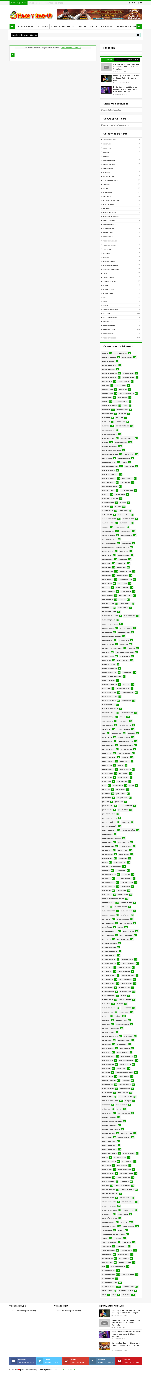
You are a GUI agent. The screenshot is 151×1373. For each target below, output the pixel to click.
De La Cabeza (122, 583)
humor (105, 285)
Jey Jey (131, 786)
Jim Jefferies (120, 790)
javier (104, 786)
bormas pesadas (108, 430)
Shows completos (109, 225)
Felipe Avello (127, 672)
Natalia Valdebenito (110, 1036)
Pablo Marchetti (108, 1056)
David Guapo (107, 583)
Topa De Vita (121, 1246)
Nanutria (106, 1024)
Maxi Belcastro (108, 992)
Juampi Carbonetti (109, 830)
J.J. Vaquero (106, 781)
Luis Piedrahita (126, 923)
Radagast (106, 1105)
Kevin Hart (123, 858)
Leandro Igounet (108, 887)
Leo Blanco (126, 887)
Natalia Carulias (122, 1024)
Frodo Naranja (108, 717)
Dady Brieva (124, 551)
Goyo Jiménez (107, 737)
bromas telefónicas (110, 265)
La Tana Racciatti (109, 874)
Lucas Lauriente (121, 907)
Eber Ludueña (125, 604)
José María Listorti (109, 818)
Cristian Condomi (109, 543)
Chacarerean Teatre (109, 486)
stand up (106, 314)
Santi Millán (107, 1169)
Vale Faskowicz (123, 1254)
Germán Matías (125, 725)
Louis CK (105, 907)
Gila (103, 733)
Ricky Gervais (107, 1137)
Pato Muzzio (124, 1076)
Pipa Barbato (125, 1089)
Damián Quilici (107, 559)
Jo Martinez (120, 794)
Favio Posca (106, 660)
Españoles (106, 184)
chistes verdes (108, 277)
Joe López (105, 802)
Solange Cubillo (108, 1222)
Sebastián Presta (108, 1190)
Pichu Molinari (108, 1089)
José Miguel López (108, 822)
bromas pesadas (109, 261)
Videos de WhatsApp (110, 245)
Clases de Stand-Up (87, 26)
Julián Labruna (125, 846)
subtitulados (108, 322)
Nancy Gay (106, 1020)
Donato (122, 600)
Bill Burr (122, 414)
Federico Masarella (109, 668)
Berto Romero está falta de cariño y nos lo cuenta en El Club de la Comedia (125, 89)
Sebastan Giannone (122, 1186)
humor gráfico (108, 289)
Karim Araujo (124, 854)
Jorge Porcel (107, 810)
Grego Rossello (124, 737)
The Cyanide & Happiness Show (113, 1234)
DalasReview (106, 555)
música (105, 305)
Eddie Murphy (123, 608)
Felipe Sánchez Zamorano (111, 676)
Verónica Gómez (125, 1262)
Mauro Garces (124, 988)
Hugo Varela (107, 765)
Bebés (125, 406)
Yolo (114, 1295)
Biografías (107, 148)
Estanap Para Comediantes (112, 648)
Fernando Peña (128, 693)
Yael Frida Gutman (126, 1291)
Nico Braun (128, 1036)
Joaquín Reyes (122, 798)
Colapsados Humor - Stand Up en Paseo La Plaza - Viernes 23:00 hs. (126, 1345)
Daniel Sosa (106, 575)
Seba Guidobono (108, 1182)
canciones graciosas (111, 269)
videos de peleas (109, 334)
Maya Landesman (108, 996)
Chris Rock (123, 511)
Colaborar (106, 26)
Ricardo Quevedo (108, 1133)
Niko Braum (106, 1044)
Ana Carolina (121, 385)
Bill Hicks (119, 418)
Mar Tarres (106, 939)
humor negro (108, 293)
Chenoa (123, 503)
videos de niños (128, 1275)
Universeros (107, 1254)
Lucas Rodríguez (108, 911)
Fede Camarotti (123, 660)
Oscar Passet (122, 1044)
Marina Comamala (109, 963)
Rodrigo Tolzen (120, 1157)
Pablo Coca (106, 1052)
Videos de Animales (110, 241)
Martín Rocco (127, 984)
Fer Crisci (126, 684)
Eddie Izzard (106, 608)
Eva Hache (106, 652)
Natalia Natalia (108, 1032)
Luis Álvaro (125, 915)
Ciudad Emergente (109, 160)
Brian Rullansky (108, 438)
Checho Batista (108, 503)
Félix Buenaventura (109, 684)
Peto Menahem (107, 1085)
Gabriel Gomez (107, 721)
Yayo (104, 1295)
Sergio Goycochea (109, 1202)
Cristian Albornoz (109, 539)
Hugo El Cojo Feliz (109, 757)
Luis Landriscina (123, 919)
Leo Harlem (106, 891)
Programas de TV (109, 213)
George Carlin (107, 725)
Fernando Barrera (109, 693)
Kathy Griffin (107, 858)
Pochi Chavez (123, 1093)
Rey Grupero (107, 1113)
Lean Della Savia (127, 883)
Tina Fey (105, 1238)
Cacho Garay (129, 454)
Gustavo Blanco (126, 745)
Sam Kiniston (122, 1165)
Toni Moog (127, 1242)
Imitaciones (123, 773)
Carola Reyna (127, 478)
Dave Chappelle (107, 579)
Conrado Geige (126, 535)
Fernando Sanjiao (109, 701)
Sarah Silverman (123, 1178)
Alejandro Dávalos (109, 377)
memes (105, 301)
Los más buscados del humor (113, 899)
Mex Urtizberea (125, 1000)
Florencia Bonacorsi (110, 709)
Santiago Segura (126, 1173)
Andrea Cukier (107, 389)
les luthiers (121, 891)
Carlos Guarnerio (109, 478)
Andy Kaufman (107, 393)
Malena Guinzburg (109, 931)
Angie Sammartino (126, 393)
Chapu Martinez (108, 490)
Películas (106, 208)
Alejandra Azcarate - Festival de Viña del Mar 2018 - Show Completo (126, 67)
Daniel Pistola (125, 571)
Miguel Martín (107, 1012)
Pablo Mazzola (127, 1056)
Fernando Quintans (109, 697)
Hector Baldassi (108, 749)
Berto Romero (107, 414)
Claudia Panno (128, 519)
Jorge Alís (119, 802)
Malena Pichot (128, 931)
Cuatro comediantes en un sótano (115, 547)
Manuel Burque (108, 935)
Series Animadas (109, 221)
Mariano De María (109, 947)
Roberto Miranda (108, 1141)
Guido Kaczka (107, 741)
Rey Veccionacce (124, 1113)
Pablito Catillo (108, 1048)
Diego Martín (126, 592)
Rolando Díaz (127, 1161)
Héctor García (126, 749)
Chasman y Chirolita (110, 499)
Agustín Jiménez (121, 353)
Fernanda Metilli (123, 689)
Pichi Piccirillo (125, 1085)
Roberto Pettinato (109, 1153)
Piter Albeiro (107, 1093)
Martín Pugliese (108, 984)
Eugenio (132, 648)
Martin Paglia (107, 979)
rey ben (119, 1109)
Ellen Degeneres (124, 632)
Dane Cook (123, 559)
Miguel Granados (108, 1008)
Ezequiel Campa (108, 656)
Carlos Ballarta (108, 470)
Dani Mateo (121, 563)
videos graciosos (109, 338)
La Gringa (106, 870)
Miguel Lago (126, 1008)
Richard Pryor (126, 1133)
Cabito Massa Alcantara (111, 450)
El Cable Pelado (129, 616)
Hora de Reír (107, 192)
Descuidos (106, 172)
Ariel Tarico (122, 398)
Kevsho (104, 862)
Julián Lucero (123, 850)
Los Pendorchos (108, 903)
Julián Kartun (123, 842)
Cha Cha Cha (125, 482)
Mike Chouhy (124, 1012)
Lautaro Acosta (108, 883)
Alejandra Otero (108, 369)
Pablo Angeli (125, 1048)
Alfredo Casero (128, 377)
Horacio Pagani (124, 753)
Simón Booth (128, 1210)
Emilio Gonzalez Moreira (111, 636)
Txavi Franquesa (108, 1250)
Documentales (108, 176)
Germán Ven (106, 729)
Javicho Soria (122, 781)
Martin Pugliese (125, 979)
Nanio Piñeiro (121, 1020)
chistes (105, 273)
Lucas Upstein (126, 911)
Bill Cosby (106, 418)
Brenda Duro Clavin (109, 434)
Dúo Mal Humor (108, 604)
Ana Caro (105, 385)
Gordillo (131, 733)
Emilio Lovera (107, 640)
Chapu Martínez (127, 490)
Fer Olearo (106, 689)
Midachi (120, 1004)
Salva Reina (106, 1165)
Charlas (106, 152)
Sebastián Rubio (128, 1190)
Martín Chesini (124, 971)
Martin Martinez (108, 975)
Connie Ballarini (108, 535)
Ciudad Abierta (123, 515)
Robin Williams (128, 1153)
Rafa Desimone (121, 1105)
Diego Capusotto (122, 587)
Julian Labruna (108, 846)
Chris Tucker (107, 515)
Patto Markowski (109, 1081)
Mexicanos (107, 196)
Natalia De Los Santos (110, 1028)
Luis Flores (106, 919)
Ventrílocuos (107, 1262)
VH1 (103, 1266)
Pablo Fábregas (122, 1052)
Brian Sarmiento (127, 438)
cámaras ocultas (109, 281)
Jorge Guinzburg (125, 806)
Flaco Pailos (126, 701)
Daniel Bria (121, 567)
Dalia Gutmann (123, 555)
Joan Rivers (106, 798)
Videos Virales (108, 237)
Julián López (106, 850)
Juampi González (129, 830)
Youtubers (107, 249)
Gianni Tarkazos (123, 729)
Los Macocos (123, 895)
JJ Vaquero (106, 794)
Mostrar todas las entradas (71, 48)
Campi (125, 462)
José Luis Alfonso (108, 814)
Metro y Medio (107, 1000)
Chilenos (106, 156)
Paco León (106, 1072)
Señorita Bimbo (108, 1198)
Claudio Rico (124, 523)
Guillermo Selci (108, 745)
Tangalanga (107, 1230)
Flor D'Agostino (108, 705)
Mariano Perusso (108, 959)
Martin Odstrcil (128, 975)
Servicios (43, 26)
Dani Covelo (106, 563)
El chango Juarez (108, 620)
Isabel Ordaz (107, 777)
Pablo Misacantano (126, 1060)
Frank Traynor (127, 713)
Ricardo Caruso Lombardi (112, 1121)
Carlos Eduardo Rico (110, 474)
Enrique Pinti (124, 640)
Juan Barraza (107, 834)
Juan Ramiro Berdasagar (111, 838)
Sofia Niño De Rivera (109, 1218)
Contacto (59, 3)
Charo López (120, 495)
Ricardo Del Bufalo (109, 1125)
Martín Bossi (107, 971)
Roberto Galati (124, 1137)
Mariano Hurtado (109, 955)
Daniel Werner (122, 575)
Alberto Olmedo (108, 361)
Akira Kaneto (127, 357)
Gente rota (124, 721)
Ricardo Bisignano (109, 1117)
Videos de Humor (25, 26)
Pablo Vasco (121, 1068)
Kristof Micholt (120, 862)
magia (105, 297)
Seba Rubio (125, 1182)
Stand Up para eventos (62, 26)
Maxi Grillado (125, 992)
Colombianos (120, 527)
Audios (104, 402)
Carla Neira (129, 466)
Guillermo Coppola (126, 741)
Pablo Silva (106, 1068)
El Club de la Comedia (110, 180)
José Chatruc (123, 810)
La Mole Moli (120, 870)
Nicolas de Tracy (124, 1040)
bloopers (106, 253)
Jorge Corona (107, 806)
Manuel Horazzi (126, 935)
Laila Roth (126, 874)
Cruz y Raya (126, 543)
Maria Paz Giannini (109, 943)
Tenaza (120, 1230)
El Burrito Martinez (110, 616)
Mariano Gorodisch (109, 951)
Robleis (105, 1157)
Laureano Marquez (124, 878)
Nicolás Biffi (107, 1040)
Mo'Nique (105, 1016)
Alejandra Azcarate (109, 365)
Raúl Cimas (106, 1109)
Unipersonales (108, 229)
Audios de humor (109, 140)
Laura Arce (106, 878)
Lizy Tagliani (107, 895)
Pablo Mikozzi (107, 1060)
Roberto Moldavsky (109, 1149)
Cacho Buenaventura (110, 454)
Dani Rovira (106, 567)
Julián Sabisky (107, 854)
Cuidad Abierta (107, 551)
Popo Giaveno (107, 1097)
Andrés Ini (123, 389)
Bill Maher (106, 422)
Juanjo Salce (107, 842)
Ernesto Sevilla (108, 644)
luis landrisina (108, 923)
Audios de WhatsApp (109, 406)
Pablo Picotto (125, 1064)
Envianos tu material (126, 26)
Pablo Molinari (108, 1064)
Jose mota (125, 822)
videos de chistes (109, 326)
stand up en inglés (110, 318)
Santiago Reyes (108, 1173)
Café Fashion (107, 458)
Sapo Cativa (106, 1178)
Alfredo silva (107, 381)
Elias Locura (107, 632)
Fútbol (105, 188)
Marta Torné (107, 967)
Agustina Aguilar (109, 357)
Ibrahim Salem (107, 773)
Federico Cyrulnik (108, 664)
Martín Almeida (124, 967)
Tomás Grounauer (109, 1242)
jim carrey (106, 790)
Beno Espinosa (122, 410)
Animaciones (107, 398)
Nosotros (49, 3)
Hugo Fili (125, 757)
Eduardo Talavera (109, 612)
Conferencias (108, 168)
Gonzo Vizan (116, 733)
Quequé (128, 1101)
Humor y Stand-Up (36, 3)
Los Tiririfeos (126, 903)
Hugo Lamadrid (108, 761)
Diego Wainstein (125, 596)
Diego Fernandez (108, 592)
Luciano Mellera (108, 915)
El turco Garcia (126, 628)
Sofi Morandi (123, 1214)
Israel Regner (123, 777)
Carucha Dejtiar (108, 482)
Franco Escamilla (108, 713)
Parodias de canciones (111, 200)
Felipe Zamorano (108, 680)
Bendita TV (107, 144)
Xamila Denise (107, 1291)
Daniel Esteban (107, 571)
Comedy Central (109, 164)
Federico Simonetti (109, 672)
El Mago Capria (108, 628)
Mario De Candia (128, 963)
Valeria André (107, 1258)
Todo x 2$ (118, 1238)
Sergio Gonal (125, 1198)
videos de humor (109, 330)
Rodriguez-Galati (109, 1161)
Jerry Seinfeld (118, 786)
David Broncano (126, 579)
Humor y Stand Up (30, 1370)
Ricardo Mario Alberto (111, 1129)
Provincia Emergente (111, 217)
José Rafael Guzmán (109, 826)
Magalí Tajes (107, 927)
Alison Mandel (124, 381)
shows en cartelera (110, 310)
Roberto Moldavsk (109, 1145)
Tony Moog (106, 1246)
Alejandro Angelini (109, 373)
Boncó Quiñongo (122, 426)
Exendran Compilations (125, 652)
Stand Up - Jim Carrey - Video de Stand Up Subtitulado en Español (126, 78)
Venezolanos (108, 233)
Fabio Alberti (125, 656)
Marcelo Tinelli (123, 939)
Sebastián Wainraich (110, 1194)
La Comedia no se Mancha (111, 866)
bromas (106, 257)
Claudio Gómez (108, 523)
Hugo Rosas (124, 761)
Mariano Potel (127, 959)
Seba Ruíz (105, 1186)
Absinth (105, 353)
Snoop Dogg (106, 1214)
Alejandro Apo (128, 373)
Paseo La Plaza (108, 204)
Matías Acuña (107, 988)
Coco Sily (105, 527)
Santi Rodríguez (124, 1169)
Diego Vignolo (107, 596)
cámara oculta (124, 458)
